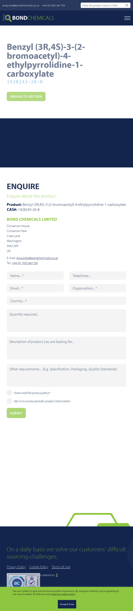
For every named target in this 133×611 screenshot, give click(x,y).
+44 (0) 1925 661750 (25, 263)
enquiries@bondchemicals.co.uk (21, 5)
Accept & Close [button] (67, 604)
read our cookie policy (63, 594)
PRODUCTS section (26, 96)
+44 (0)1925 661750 (53, 5)
